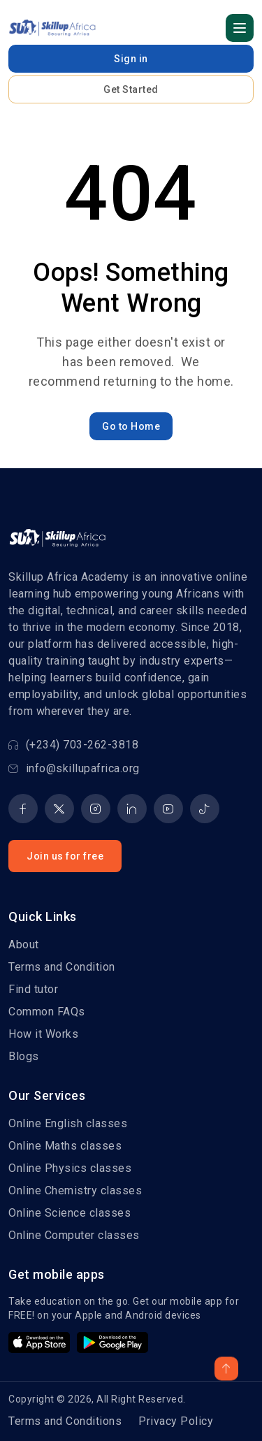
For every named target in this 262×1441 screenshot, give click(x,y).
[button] (240, 28)
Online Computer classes (74, 1235)
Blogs (23, 1056)
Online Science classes (69, 1212)
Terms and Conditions (65, 1421)
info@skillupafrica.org (74, 768)
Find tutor (33, 989)
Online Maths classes (65, 1145)
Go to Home (131, 426)
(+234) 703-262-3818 (73, 744)
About (23, 944)
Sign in (131, 58)
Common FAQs (46, 1011)
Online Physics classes (69, 1168)
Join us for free (65, 856)
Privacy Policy (175, 1421)
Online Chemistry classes (75, 1190)
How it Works (43, 1034)
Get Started (131, 89)
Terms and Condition (61, 966)
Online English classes (67, 1123)
